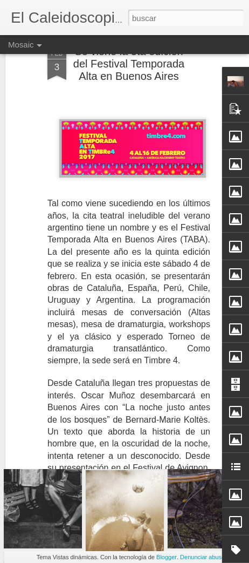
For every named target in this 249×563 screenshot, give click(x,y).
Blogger (166, 557)
